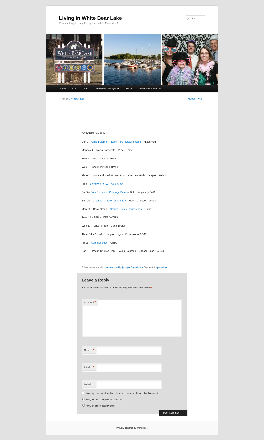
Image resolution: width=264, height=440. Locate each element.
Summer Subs (99, 242)
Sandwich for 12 (99, 183)
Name (89, 350)
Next (201, 99)
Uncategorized (112, 267)
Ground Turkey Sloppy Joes (126, 208)
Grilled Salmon (99, 141)
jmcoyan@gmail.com (132, 267)
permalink (162, 267)
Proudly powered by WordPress (131, 428)
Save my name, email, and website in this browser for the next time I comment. (122, 393)
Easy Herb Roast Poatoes (126, 141)
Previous (189, 99)
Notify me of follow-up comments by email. (105, 399)
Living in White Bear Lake (90, 18)
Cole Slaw (117, 183)
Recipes (129, 88)
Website (88, 384)
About (74, 88)
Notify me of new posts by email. (100, 406)
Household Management (108, 88)
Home (63, 88)
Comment (90, 302)
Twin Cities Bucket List (150, 88)
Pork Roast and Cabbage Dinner (109, 192)
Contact (86, 88)
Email (89, 367)
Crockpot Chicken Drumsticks (110, 200)
